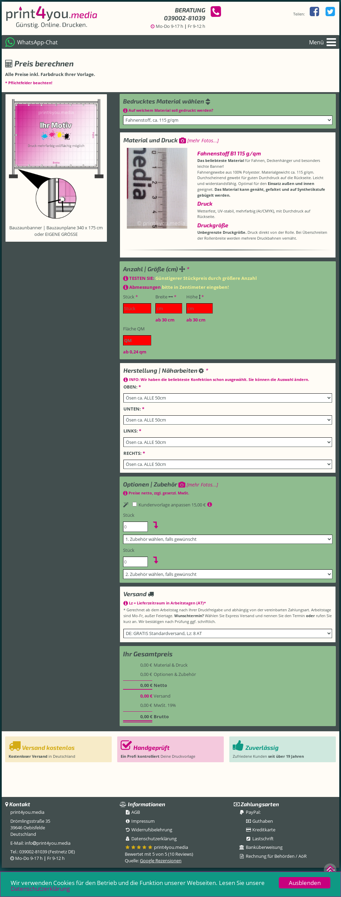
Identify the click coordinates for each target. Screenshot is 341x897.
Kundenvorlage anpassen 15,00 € (169, 505)
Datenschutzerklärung (40, 890)
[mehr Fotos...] (199, 140)
